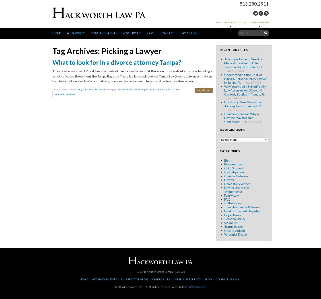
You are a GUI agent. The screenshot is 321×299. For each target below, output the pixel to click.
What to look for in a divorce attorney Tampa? (116, 62)
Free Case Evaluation (231, 22)
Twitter (255, 13)
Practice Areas (104, 33)
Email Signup (260, 22)
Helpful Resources (187, 279)
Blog (150, 33)
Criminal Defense (236, 176)
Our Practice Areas (134, 279)
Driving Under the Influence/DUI (236, 189)
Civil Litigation (234, 172)
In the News (232, 203)
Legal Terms (232, 215)
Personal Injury (234, 219)
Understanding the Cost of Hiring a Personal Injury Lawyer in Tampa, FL (245, 78)
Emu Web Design (195, 287)
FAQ (227, 199)
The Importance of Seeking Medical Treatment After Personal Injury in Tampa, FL (243, 63)
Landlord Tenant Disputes (242, 211)
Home (57, 33)
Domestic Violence (237, 184)
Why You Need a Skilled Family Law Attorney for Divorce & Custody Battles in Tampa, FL (245, 90)
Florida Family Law (127, 89)
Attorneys (76, 33)
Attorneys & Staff (104, 279)
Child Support (90, 89)
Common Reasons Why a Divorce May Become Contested (241, 118)
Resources (131, 33)
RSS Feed (266, 13)
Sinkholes (231, 223)
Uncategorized (234, 230)
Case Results (161, 279)
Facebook (261, 13)
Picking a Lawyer (146, 89)
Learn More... (204, 90)
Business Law (233, 164)
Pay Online (189, 33)
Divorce (101, 89)
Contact (167, 33)
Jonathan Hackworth (65, 94)
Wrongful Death (235, 234)
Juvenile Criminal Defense (242, 207)
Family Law (231, 195)
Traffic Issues (233, 226)
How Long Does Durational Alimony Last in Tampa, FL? (242, 104)
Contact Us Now (227, 279)
